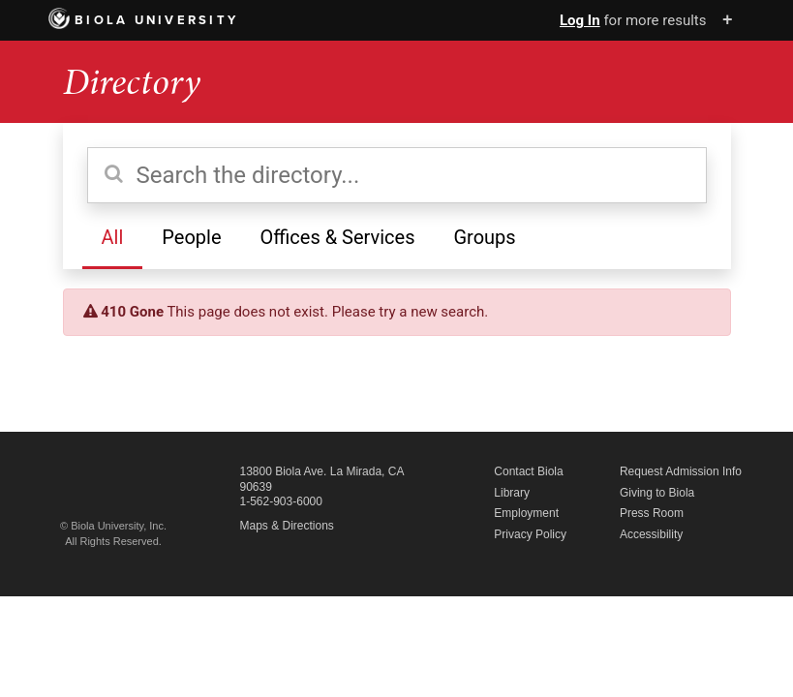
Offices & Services (336, 237)
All (113, 237)
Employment (526, 513)
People (191, 237)
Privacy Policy (530, 534)
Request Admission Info (681, 471)
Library (512, 493)
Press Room (652, 513)
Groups (484, 237)
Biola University (143, 20)
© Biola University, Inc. (113, 525)
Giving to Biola (657, 493)
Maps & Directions (287, 525)
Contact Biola (528, 471)
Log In (580, 20)
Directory (131, 81)
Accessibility (651, 534)
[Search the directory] (397, 175)
